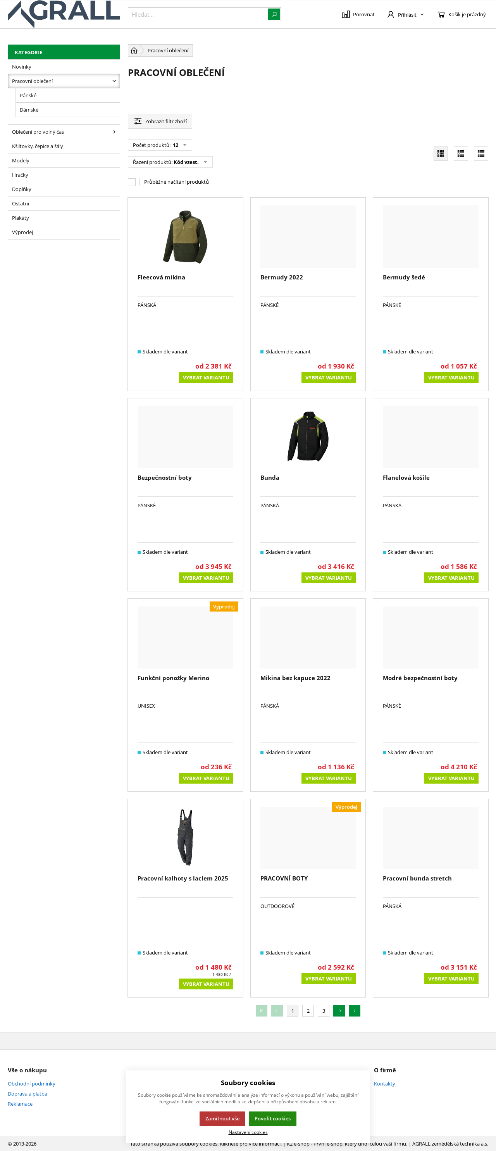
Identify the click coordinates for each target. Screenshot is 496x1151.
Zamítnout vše (222, 1118)
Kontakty (384, 1083)
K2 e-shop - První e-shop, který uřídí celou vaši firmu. (347, 1143)
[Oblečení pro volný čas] (114, 131)
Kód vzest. (186, 162)
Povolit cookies (273, 1118)
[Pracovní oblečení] (114, 81)
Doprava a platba (27, 1093)
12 (175, 144)
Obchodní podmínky (31, 1083)
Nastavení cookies (248, 1132)
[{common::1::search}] (204, 14)
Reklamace (20, 1103)
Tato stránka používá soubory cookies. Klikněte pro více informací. (206, 1143)
